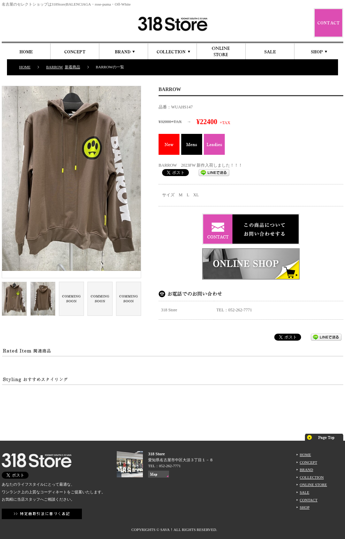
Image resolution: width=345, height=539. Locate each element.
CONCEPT (308, 462)
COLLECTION (312, 477)
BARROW (54, 67)
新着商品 (72, 67)
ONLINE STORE (313, 485)
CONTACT (308, 500)
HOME (24, 67)
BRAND (306, 470)
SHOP (304, 507)
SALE (304, 492)
